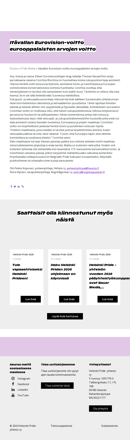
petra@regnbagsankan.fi (89, 172)
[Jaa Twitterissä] (15, 186)
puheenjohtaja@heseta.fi (83, 168)
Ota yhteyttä (100, 408)
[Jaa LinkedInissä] (19, 186)
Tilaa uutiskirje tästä (57, 385)
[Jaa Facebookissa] (11, 186)
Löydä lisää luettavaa (65, 316)
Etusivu (14, 68)
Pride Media (28, 68)
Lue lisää (30, 299)
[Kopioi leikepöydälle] (22, 186)
